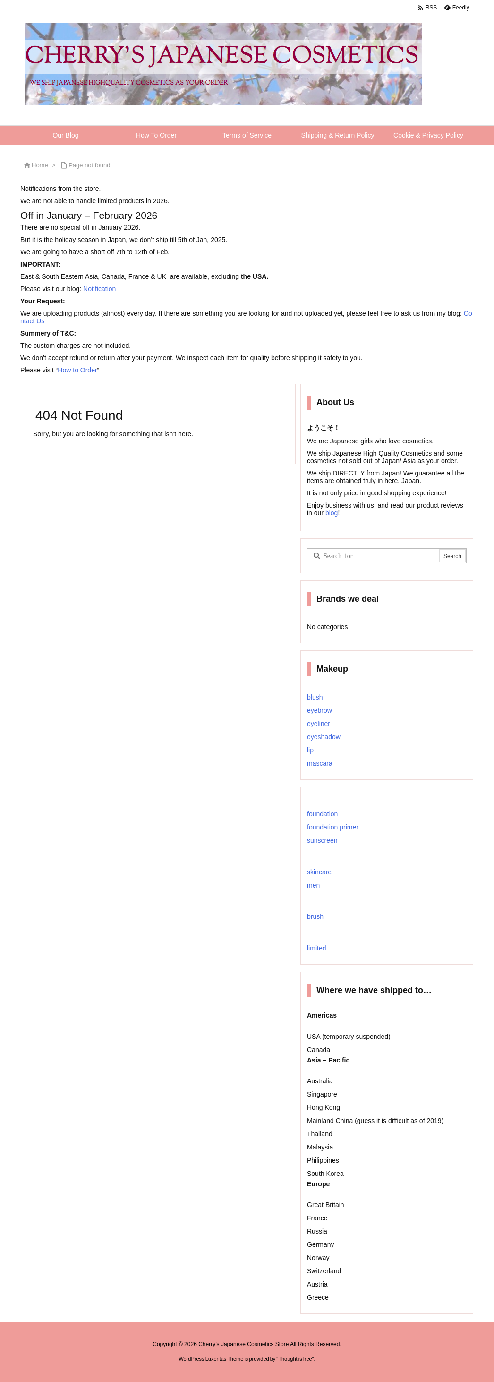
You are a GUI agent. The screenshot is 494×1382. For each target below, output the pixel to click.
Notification (99, 289)
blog (331, 513)
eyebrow (319, 710)
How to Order (77, 370)
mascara (319, 763)
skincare (319, 872)
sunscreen (322, 840)
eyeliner (318, 723)
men (313, 885)
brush (315, 916)
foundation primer (332, 827)
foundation (322, 814)
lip (310, 750)
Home (40, 165)
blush (315, 697)
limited (316, 948)
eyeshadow (324, 737)
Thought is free (295, 1359)
